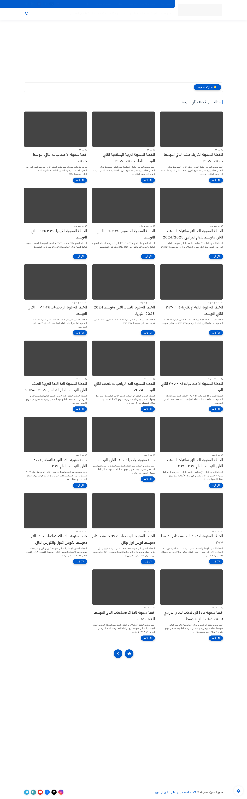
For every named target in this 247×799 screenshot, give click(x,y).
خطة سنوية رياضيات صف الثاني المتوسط (126, 460)
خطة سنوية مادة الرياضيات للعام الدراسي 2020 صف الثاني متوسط (193, 615)
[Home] (129, 653)
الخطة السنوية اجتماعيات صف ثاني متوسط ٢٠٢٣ (192, 539)
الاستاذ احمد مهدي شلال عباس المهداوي (175, 792)
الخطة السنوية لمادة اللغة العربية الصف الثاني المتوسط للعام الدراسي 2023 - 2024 (56, 387)
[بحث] (26, 14)
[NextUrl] (118, 653)
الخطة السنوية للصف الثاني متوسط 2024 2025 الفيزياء (124, 310)
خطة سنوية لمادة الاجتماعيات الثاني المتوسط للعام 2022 (124, 615)
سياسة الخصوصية (103, 4)
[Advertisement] (123, 51)
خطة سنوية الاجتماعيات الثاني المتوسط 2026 (60, 157)
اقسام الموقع (166, 4)
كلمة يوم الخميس (79, 14)
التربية (153, 14)
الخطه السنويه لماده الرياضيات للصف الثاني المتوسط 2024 (124, 387)
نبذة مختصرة (98, 14)
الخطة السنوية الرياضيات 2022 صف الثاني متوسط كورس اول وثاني (123, 539)
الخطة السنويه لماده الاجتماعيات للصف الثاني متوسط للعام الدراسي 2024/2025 (193, 234)
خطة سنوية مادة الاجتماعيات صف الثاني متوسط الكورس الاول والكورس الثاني (58, 539)
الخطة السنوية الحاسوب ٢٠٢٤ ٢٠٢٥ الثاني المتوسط (126, 234)
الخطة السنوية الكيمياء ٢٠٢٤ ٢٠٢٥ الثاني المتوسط (59, 234)
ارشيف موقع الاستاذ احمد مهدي (142, 4)
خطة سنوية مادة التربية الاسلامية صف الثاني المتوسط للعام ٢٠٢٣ (59, 463)
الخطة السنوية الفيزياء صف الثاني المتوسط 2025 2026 (193, 157)
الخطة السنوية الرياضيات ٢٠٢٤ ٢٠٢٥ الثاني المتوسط (57, 310)
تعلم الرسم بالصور (138, 14)
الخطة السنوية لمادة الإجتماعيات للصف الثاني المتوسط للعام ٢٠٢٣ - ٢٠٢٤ (195, 463)
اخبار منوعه (165, 14)
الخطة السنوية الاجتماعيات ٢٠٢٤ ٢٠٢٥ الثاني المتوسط (192, 387)
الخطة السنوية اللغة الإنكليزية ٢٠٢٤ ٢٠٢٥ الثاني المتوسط (194, 310)
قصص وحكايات (116, 14)
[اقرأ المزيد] (216, 180)
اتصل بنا (119, 4)
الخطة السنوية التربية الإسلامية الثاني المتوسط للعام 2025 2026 (129, 157)
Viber (87, 4)
